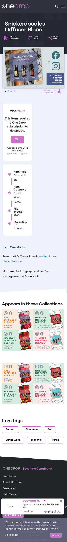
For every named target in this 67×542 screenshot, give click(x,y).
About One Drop (13, 482)
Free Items (9, 476)
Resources (9, 488)
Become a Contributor (37, 469)
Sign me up (13, 514)
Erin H (12, 91)
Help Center (10, 494)
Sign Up (17, 139)
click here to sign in (17, 154)
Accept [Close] (56, 535)
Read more (12, 535)
